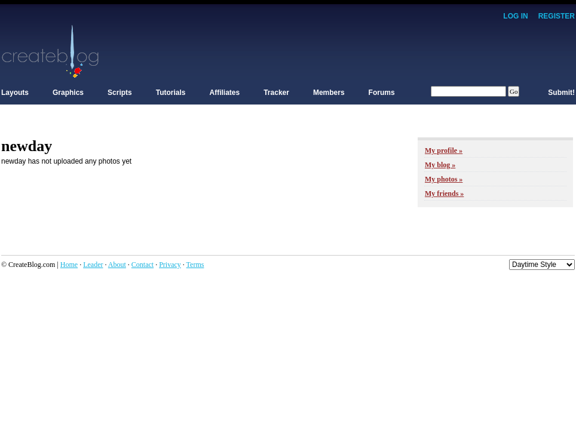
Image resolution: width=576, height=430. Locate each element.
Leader (93, 264)
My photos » (443, 179)
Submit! (561, 92)
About (117, 264)
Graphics (68, 92)
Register (556, 16)
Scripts (120, 92)
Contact (142, 264)
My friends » (444, 193)
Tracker (276, 92)
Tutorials (171, 92)
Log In (515, 16)
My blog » (440, 165)
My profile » (443, 150)
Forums (382, 92)
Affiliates (225, 92)
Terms (195, 264)
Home (69, 264)
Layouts (15, 92)
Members (329, 92)
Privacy (170, 264)
